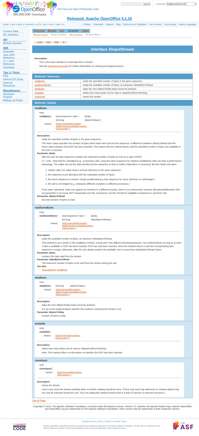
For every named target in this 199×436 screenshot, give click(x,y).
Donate (117, 421)
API (5, 39)
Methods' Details (76, 35)
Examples (8, 51)
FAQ (5, 76)
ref (38, 24)
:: (35, 42)
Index (85, 30)
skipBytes (40, 89)
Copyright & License (89, 421)
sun (51, 24)
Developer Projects (9, 95)
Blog (118, 24)
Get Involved (155, 24)
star (58, 24)
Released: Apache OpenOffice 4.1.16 (99, 18)
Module (52, 30)
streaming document (58, 66)
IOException (62, 129)
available (39, 93)
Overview (39, 30)
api (13, 24)
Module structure (12, 43)
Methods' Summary (41, 35)
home (6, 24)
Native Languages (187, 24)
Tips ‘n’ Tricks (11, 72)
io (64, 24)
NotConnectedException (68, 124)
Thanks (124, 421)
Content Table (10, 31)
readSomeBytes (43, 85)
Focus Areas (170, 24)
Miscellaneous (11, 90)
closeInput (40, 96)
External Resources (9, 84)
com (44, 24)
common (29, 24)
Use (61, 30)
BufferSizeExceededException (71, 126)
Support (109, 24)
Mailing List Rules (13, 100)
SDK (5, 48)
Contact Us (109, 421)
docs (20, 24)
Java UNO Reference (9, 56)
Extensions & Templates (134, 24)
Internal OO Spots (13, 79)
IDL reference (10, 34)
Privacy (100, 421)
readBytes (40, 81)
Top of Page (38, 400)
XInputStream (49, 270)
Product (87, 24)
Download (98, 24)
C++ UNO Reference (9, 62)
